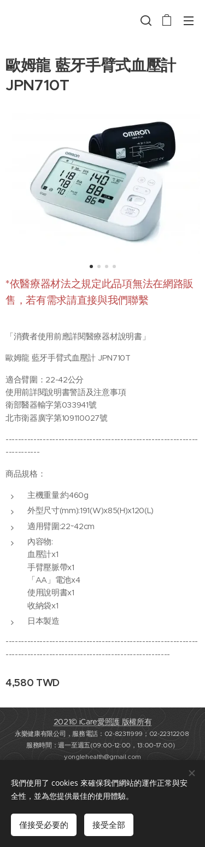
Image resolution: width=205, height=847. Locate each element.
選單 (189, 20)
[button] (145, 20)
